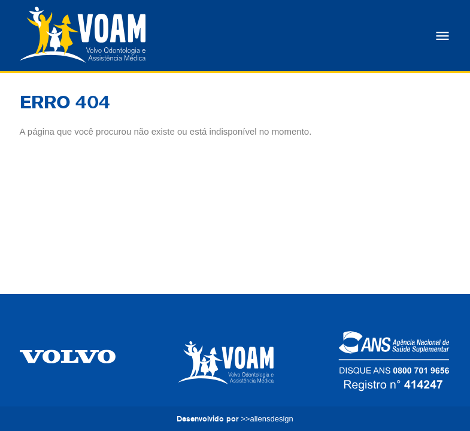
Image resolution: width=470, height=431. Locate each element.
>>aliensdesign (267, 418)
